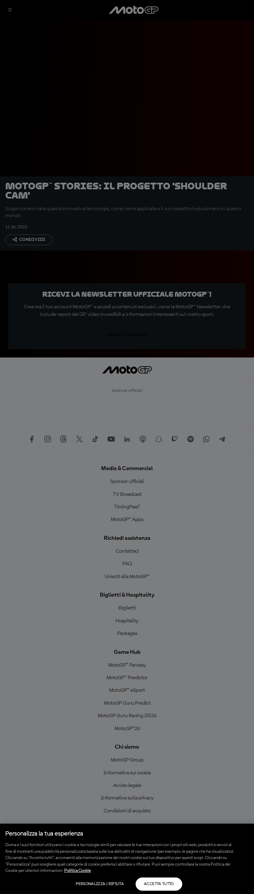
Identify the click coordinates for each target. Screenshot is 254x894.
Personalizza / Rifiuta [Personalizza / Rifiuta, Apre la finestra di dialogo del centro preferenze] (100, 884)
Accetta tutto (159, 884)
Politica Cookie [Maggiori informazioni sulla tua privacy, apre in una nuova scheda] (77, 871)
